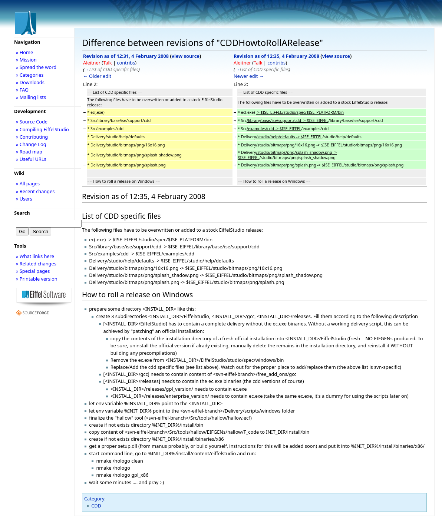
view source (185, 56)
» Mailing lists (31, 97)
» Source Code (31, 121)
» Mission (26, 59)
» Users (24, 198)
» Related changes (36, 263)
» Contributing (32, 136)
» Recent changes (35, 191)
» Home (24, 52)
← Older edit (97, 76)
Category (94, 498)
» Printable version (36, 278)
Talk (107, 62)
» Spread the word (36, 67)
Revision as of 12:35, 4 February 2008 (276, 56)
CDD (96, 505)
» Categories (30, 75)
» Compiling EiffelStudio (42, 129)
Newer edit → (249, 76)
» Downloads (30, 82)
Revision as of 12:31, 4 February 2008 (126, 56)
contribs (126, 62)
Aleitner (91, 62)
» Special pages (33, 271)
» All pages (28, 183)
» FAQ (22, 89)
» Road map (29, 151)
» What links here (35, 256)
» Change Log (31, 144)
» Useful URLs (31, 159)
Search (22, 212)
